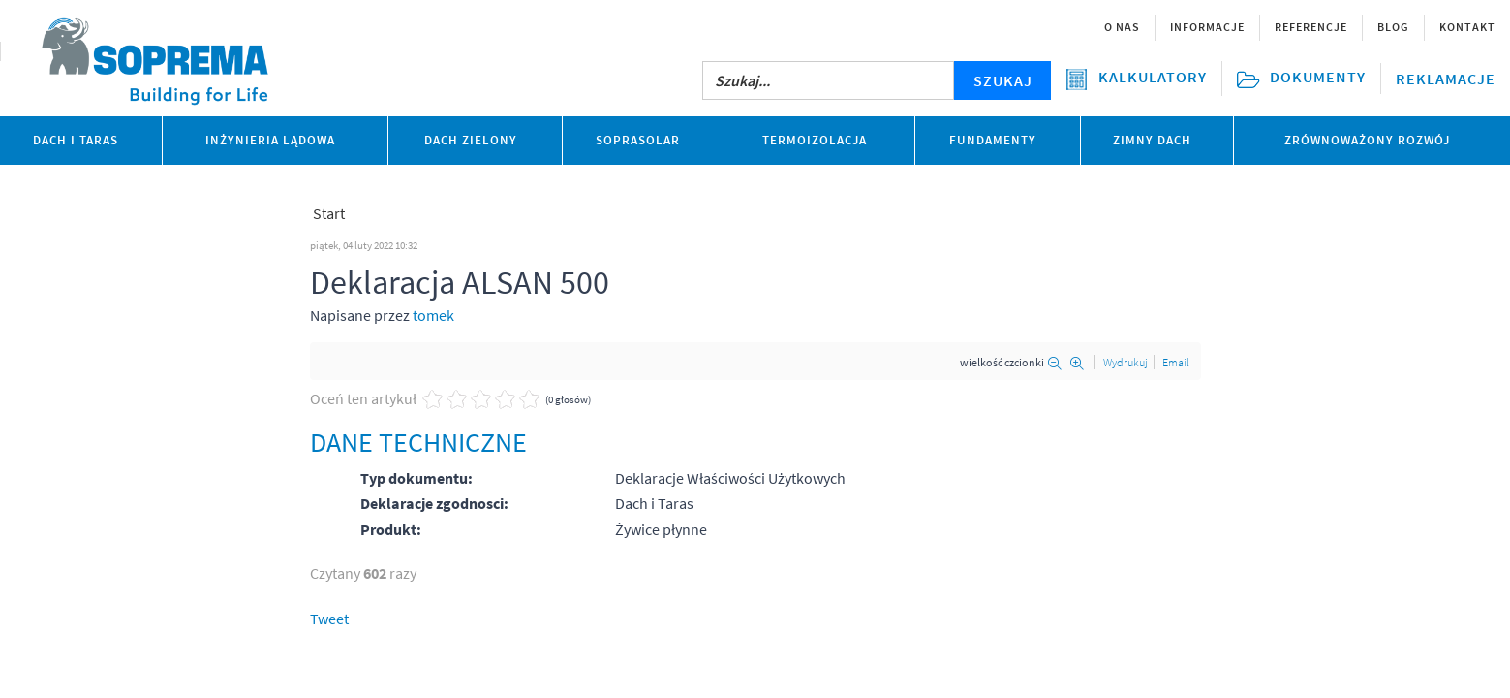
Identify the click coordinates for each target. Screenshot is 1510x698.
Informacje (1207, 26)
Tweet (329, 618)
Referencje (1311, 26)
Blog (1393, 26)
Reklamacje (1445, 78)
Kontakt (1467, 26)
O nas (1122, 26)
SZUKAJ (1002, 80)
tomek (433, 315)
